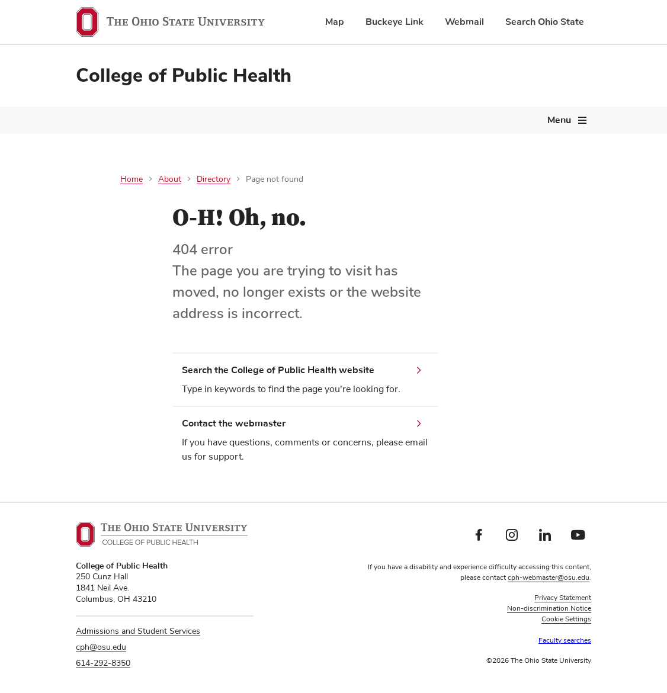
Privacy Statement (562, 598)
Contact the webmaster (234, 423)
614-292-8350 (103, 663)
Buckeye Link (394, 21)
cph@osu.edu (101, 647)
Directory (213, 179)
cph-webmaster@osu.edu (548, 578)
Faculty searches (564, 640)
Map (334, 21)
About (169, 179)
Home (131, 179)
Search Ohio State (544, 21)
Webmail (464, 21)
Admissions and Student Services (138, 631)
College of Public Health (183, 75)
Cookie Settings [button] (566, 619)
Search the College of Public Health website (278, 370)
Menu (559, 120)
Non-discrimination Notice (549, 608)
